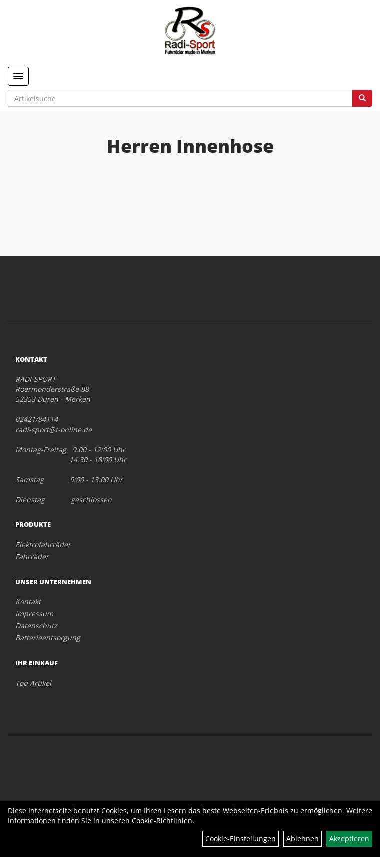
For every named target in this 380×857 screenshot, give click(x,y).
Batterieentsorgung (47, 637)
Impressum (34, 613)
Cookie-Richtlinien (162, 820)
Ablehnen (302, 838)
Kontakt (28, 601)
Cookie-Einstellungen (240, 838)
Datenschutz (36, 625)
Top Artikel (33, 683)
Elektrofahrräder (43, 544)
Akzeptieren (349, 838)
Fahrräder (32, 556)
